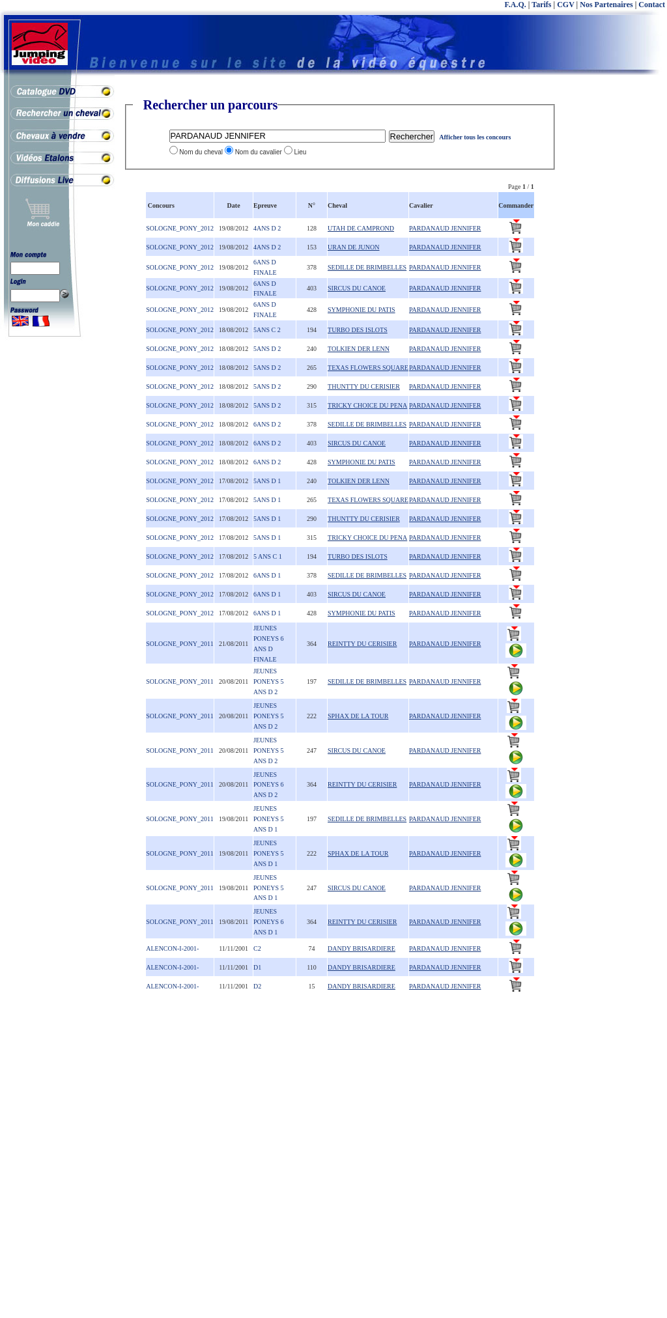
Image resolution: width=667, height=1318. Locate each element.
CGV (565, 4)
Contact (651, 4)
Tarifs (541, 4)
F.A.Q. (515, 4)
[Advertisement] (615, 293)
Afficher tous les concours (475, 137)
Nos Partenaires (606, 4)
